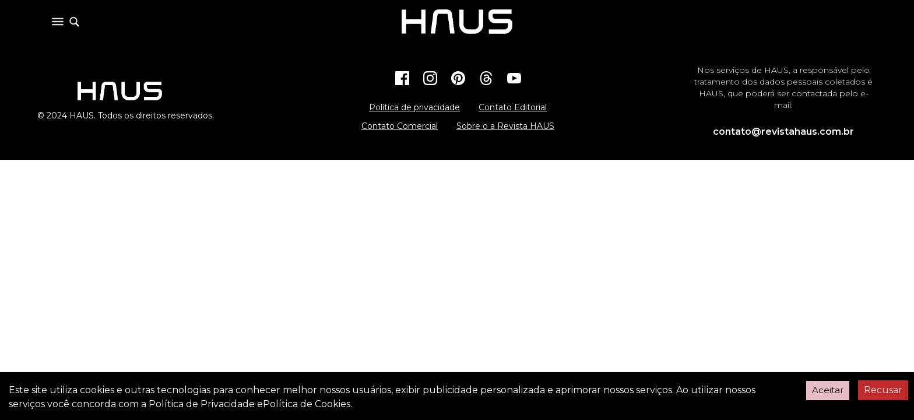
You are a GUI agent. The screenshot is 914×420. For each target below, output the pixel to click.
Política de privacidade (414, 107)
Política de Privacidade (202, 404)
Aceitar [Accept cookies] (827, 390)
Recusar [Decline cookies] (883, 390)
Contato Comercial (399, 126)
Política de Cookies (306, 404)
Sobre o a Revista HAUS (505, 126)
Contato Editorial (513, 107)
